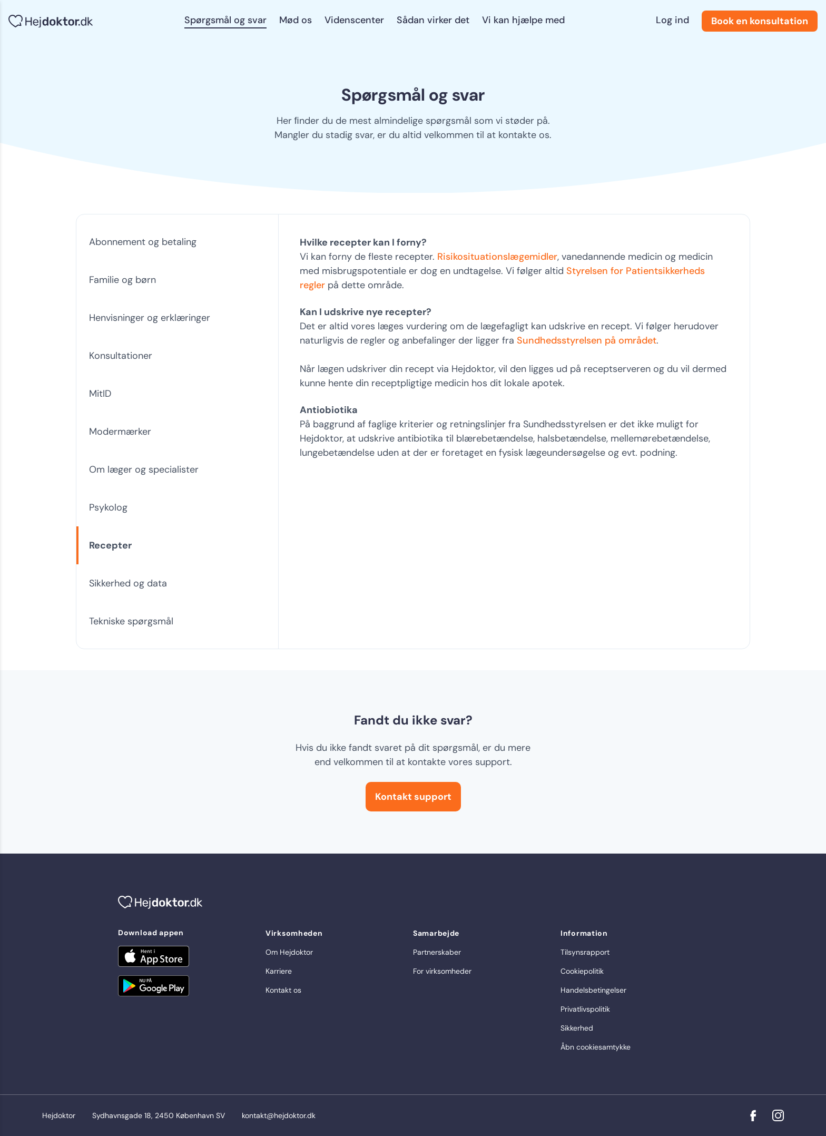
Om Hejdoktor (289, 952)
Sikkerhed (576, 1028)
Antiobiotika (329, 410)
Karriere (279, 971)
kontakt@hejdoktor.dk (279, 1115)
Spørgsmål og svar (225, 20)
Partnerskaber (437, 952)
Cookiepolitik (582, 971)
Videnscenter (354, 20)
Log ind (672, 20)
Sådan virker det (433, 20)
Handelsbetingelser (593, 990)
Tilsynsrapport (584, 952)
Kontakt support (413, 796)
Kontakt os (283, 990)
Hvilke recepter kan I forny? (363, 242)
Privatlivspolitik (585, 1009)
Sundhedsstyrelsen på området (586, 340)
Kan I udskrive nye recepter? (365, 312)
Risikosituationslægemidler (497, 256)
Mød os (295, 20)
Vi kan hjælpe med (523, 20)
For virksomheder (442, 971)
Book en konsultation (759, 21)
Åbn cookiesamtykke (595, 1047)
